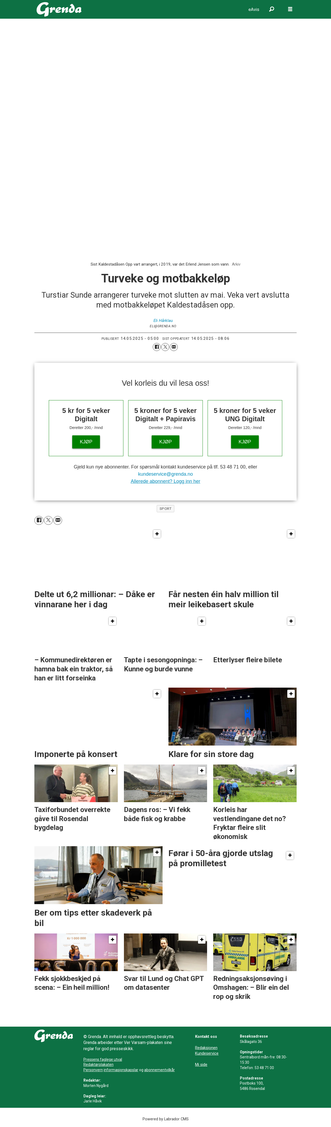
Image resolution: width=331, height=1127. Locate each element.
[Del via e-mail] (174, 347)
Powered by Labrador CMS (166, 1119)
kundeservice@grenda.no (165, 474)
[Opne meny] (290, 9)
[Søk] (271, 9)
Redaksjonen (206, 1047)
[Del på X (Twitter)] (165, 347)
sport (166, 508)
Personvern (93, 1070)
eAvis (253, 9)
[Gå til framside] (59, 9)
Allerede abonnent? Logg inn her (165, 481)
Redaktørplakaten (98, 1064)
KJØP (86, 441)
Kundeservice (207, 1053)
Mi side (201, 1064)
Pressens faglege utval (102, 1059)
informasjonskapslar (121, 1070)
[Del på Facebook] (157, 347)
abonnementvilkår (159, 1070)
